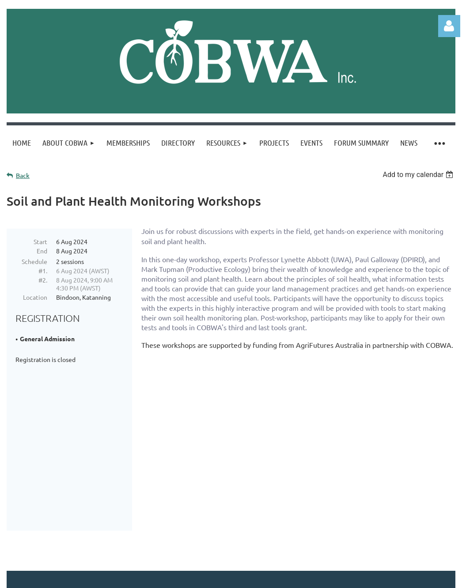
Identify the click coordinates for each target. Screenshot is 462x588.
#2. (42, 280)
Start (40, 241)
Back (23, 175)
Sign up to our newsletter (187, 499)
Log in (449, 26)
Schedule (34, 261)
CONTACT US (69, 499)
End (42, 251)
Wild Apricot (350, 577)
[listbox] (418, 174)
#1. (42, 271)
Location (35, 297)
